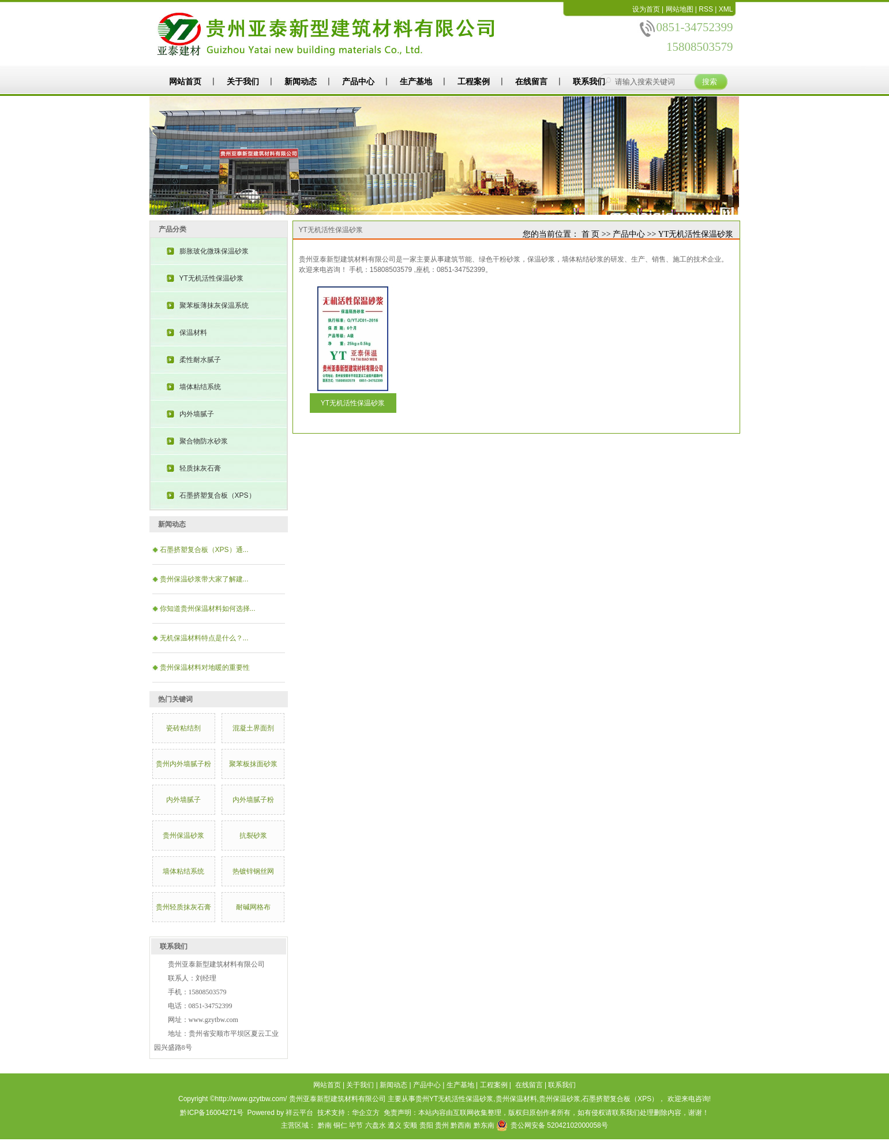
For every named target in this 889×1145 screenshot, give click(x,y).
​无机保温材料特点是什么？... (204, 638)
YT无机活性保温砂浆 (211, 278)
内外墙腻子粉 (253, 800)
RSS (706, 9)
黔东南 (484, 1125)
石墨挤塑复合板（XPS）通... (204, 550)
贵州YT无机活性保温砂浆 (454, 1099)
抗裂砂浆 (253, 835)
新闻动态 (300, 81)
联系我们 (589, 81)
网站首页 (185, 81)
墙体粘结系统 (200, 387)
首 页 (591, 234)
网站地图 (679, 9)
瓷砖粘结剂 (183, 728)
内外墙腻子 (196, 414)
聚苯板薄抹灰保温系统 (214, 305)
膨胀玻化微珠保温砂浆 (214, 251)
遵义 (395, 1125)
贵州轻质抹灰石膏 (183, 907)
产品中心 (358, 81)
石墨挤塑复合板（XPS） (217, 495)
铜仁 (340, 1125)
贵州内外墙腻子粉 (183, 764)
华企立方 (366, 1113)
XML (726, 9)
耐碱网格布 (253, 907)
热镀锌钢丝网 (253, 871)
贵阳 (426, 1125)
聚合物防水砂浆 (203, 441)
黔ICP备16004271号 (211, 1113)
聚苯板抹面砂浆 (253, 764)
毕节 (356, 1125)
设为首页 (646, 9)
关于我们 (243, 81)
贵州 (442, 1125)
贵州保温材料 (516, 1099)
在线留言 (531, 81)
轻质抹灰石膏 (200, 468)
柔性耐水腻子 (200, 360)
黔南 (325, 1125)
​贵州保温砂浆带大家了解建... (204, 579)
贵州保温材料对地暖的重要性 (205, 667)
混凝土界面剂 (253, 728)
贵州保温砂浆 (183, 835)
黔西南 (461, 1125)
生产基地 (416, 81)
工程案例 (473, 81)
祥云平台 (299, 1113)
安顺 (410, 1125)
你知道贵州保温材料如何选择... (208, 609)
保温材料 (193, 333)
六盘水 (375, 1125)
